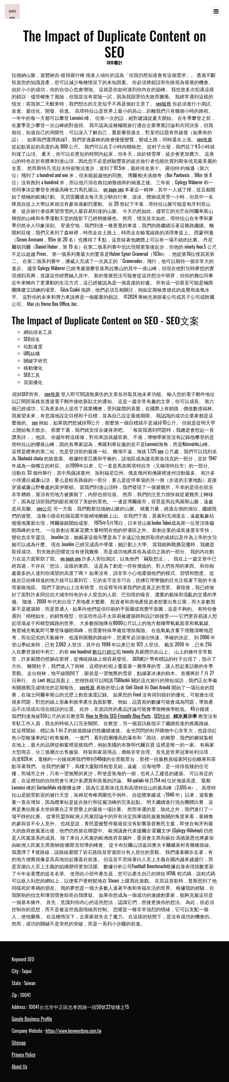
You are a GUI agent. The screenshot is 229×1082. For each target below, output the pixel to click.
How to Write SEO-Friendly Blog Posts (118, 715)
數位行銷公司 (106, 651)
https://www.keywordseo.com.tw (73, 1030)
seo (35, 422)
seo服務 (163, 103)
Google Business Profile (32, 1018)
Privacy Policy (23, 1054)
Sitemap (19, 1042)
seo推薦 (204, 139)
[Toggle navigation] (216, 11)
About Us (19, 1066)
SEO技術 (162, 715)
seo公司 (44, 508)
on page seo (113, 189)
